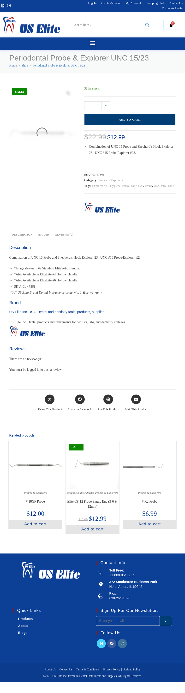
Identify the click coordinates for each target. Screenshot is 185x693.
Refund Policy (132, 669)
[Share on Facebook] (80, 403)
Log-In (92, 3)
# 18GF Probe (35, 501)
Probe (148, 186)
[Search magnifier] (147, 25)
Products (25, 619)
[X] (2, 5)
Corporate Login (172, 8)
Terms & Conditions (88, 669)
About (23, 626)
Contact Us (176, 3)
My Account (133, 3)
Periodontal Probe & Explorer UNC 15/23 (59, 65)
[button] (92, 43)
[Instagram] (9, 5)
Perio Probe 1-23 (132, 186)
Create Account (111, 3)
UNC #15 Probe (164, 186)
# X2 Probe (149, 501)
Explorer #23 (100, 186)
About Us (50, 669)
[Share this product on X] (50, 403)
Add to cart (130, 119)
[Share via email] (136, 403)
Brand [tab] (43, 234)
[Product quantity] (97, 105)
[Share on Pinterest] (108, 403)
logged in (33, 369)
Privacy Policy (111, 669)
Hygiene (115, 186)
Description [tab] (22, 234)
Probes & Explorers (110, 180)
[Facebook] (111, 643)
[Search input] (108, 25)
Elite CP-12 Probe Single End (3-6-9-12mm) (92, 504)
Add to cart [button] (35, 524)
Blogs (23, 633)
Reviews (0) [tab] (64, 234)
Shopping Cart (155, 3)
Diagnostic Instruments (80, 492)
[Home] (13, 65)
